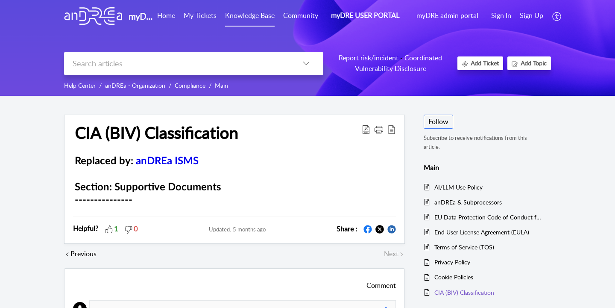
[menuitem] (501, 16)
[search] (176, 63)
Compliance (190, 85)
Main (221, 85)
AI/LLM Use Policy (458, 187)
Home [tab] (166, 15)
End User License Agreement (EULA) (481, 232)
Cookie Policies (453, 277)
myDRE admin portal (447, 15)
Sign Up (531, 15)
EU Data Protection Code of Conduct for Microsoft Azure (488, 217)
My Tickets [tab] (200, 15)
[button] (557, 16)
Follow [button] (438, 121)
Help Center (80, 85)
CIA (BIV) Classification (464, 292)
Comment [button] (381, 285)
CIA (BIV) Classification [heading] (156, 133)
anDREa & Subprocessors (468, 202)
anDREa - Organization (135, 85)
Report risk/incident (368, 57)
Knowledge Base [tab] (250, 15)
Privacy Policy (452, 262)
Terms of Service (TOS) (464, 247)
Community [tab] (300, 15)
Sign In (501, 15)
